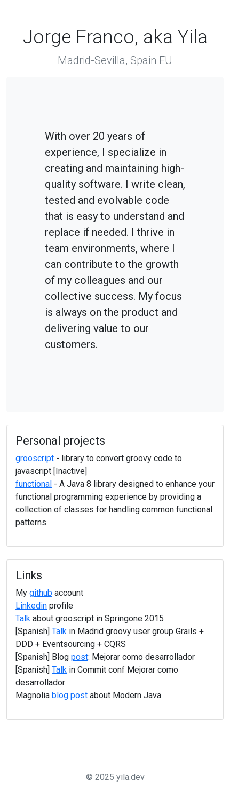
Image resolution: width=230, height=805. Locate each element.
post (79, 657)
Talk (22, 618)
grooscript (34, 458)
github (40, 593)
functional (33, 484)
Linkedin (31, 606)
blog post (70, 695)
